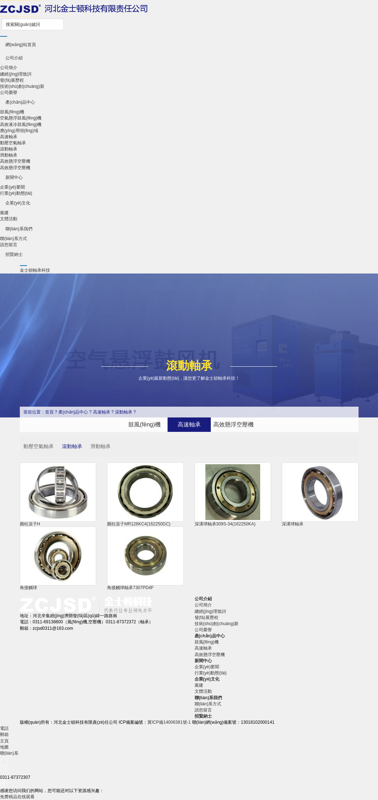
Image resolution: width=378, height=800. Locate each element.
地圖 (4, 747)
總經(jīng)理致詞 (15, 74)
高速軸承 (8, 136)
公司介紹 (14, 57)
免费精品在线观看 (17, 796)
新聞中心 (14, 177)
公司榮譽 (8, 92)
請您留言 (8, 244)
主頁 (4, 740)
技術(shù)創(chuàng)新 (22, 86)
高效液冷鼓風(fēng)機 (20, 124)
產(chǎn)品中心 (20, 102)
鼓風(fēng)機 (12, 111)
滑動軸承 (8, 155)
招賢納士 (14, 254)
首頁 (49, 412)
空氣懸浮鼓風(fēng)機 (20, 118)
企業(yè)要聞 (12, 187)
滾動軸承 (8, 149)
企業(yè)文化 (17, 202)
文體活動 (8, 218)
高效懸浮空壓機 (15, 161)
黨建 (4, 212)
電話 (4, 728)
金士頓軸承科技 (35, 270)
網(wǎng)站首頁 (20, 44)
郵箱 (4, 734)
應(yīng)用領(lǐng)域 (19, 130)
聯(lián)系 (9, 753)
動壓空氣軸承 (13, 142)
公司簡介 (8, 67)
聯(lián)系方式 (13, 238)
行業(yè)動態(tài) (16, 193)
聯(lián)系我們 (18, 228)
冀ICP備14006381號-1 (169, 722)
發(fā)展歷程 (12, 80)
